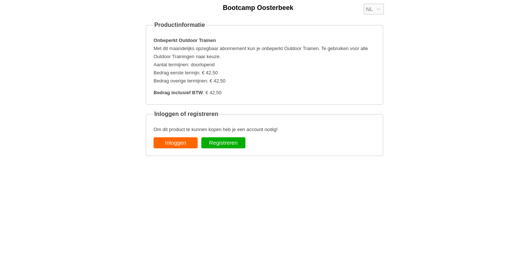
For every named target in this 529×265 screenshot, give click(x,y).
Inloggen (175, 142)
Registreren (223, 142)
